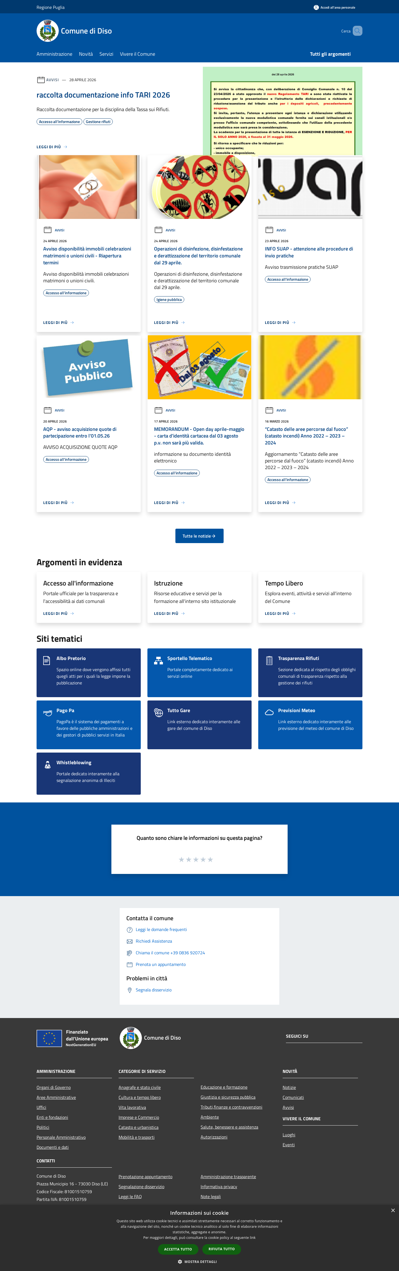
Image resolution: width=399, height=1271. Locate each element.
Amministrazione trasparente (228, 1176)
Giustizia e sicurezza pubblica (228, 1097)
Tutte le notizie (199, 536)
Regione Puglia (51, 7)
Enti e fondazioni (52, 1117)
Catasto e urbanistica (138, 1127)
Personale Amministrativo (61, 1137)
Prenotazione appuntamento (145, 1176)
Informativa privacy (219, 1186)
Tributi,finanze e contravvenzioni (231, 1107)
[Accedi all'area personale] (334, 7)
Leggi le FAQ (130, 1196)
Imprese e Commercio (139, 1117)
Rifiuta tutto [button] (222, 1249)
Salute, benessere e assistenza (229, 1127)
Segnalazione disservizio (141, 1186)
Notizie (289, 1087)
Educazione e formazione (224, 1087)
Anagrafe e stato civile (140, 1087)
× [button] (393, 1211)
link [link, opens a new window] (253, 1237)
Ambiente (210, 1117)
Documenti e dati (53, 1147)
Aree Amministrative (56, 1097)
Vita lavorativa (132, 1107)
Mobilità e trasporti (137, 1137)
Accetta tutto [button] (178, 1249)
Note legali (211, 1196)
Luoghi (289, 1134)
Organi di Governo (54, 1087)
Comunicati (293, 1097)
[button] (199, 1261)
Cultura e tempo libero (140, 1097)
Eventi (289, 1144)
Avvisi (52, 80)
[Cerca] (355, 30)
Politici (43, 1127)
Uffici (41, 1107)
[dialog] (199, 1238)
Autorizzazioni (214, 1137)
